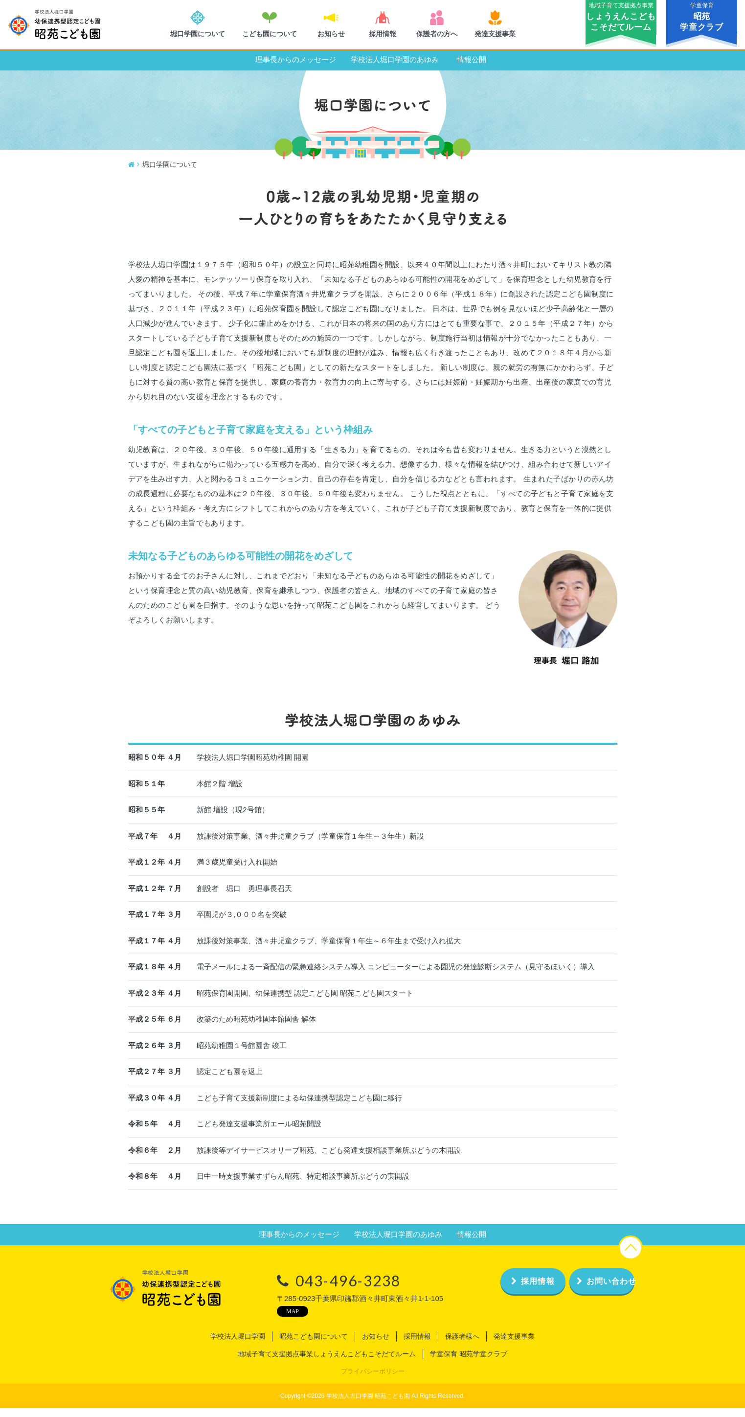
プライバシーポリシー (373, 1380)
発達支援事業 (514, 1345)
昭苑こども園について (313, 1345)
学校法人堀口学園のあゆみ (395, 69)
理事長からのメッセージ (295, 69)
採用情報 (494, 1290)
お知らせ (375, 1345)
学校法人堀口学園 (237, 1345)
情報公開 (471, 69)
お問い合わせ (590, 1290)
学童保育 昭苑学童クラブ (468, 1363)
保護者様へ (462, 1345)
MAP (266, 1320)
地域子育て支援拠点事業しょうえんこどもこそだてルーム (327, 1363)
